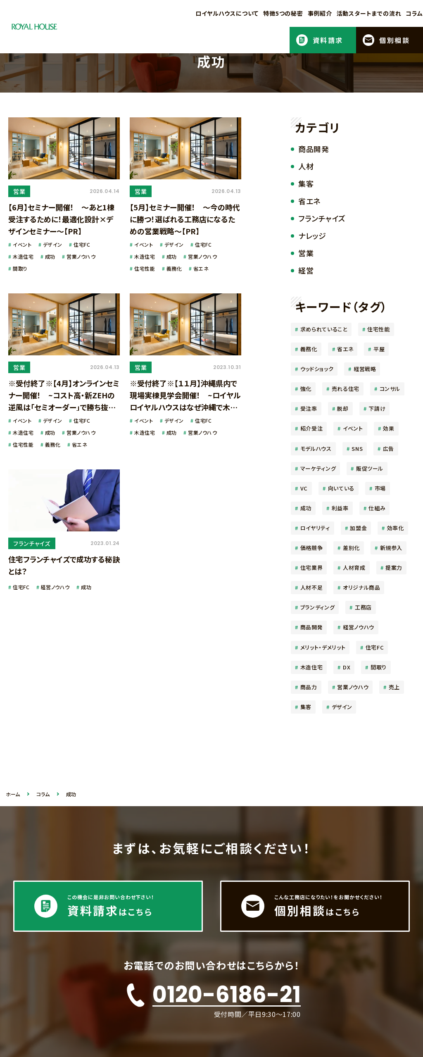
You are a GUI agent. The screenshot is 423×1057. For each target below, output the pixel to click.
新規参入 (391, 548)
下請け (376, 408)
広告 (388, 448)
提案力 (393, 567)
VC (304, 488)
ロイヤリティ (315, 528)
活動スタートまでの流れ (369, 13)
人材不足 (311, 587)
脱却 (342, 408)
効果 (388, 428)
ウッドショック (317, 369)
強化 (305, 389)
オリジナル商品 (361, 587)
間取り (379, 667)
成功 (305, 508)
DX (346, 667)
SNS (357, 448)
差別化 (351, 548)
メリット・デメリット (323, 647)
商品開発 (311, 627)
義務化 (308, 349)
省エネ (345, 349)
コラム (414, 13)
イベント (353, 428)
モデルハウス (316, 448)
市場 (380, 488)
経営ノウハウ (358, 627)
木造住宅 (311, 667)
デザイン (342, 707)
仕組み (376, 508)
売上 (394, 687)
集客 (305, 707)
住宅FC (375, 647)
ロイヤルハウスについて (227, 13)
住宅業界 (311, 567)
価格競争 (311, 548)
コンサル (390, 389)
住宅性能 (378, 329)
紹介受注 (311, 428)
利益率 (340, 508)
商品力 (308, 687)
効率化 (395, 528)
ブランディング (317, 607)
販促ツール (369, 468)
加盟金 (358, 528)
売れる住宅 (345, 389)
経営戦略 (365, 369)
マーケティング (318, 468)
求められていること (323, 329)
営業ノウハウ (352, 687)
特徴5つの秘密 (283, 13)
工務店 (363, 607)
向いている (341, 488)
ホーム (13, 794)
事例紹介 (320, 13)
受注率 (308, 408)
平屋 (379, 349)
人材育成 (354, 567)
